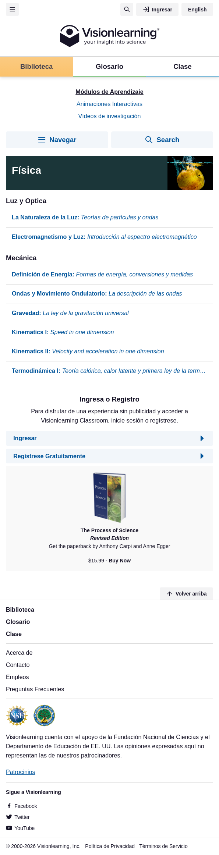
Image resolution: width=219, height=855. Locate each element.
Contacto (17, 664)
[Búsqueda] (126, 9)
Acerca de (19, 652)
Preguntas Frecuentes (35, 689)
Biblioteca (20, 609)
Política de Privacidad (110, 846)
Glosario (18, 621)
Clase (14, 633)
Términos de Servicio (163, 846)
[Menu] (12, 9)
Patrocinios (20, 772)
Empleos (17, 677)
